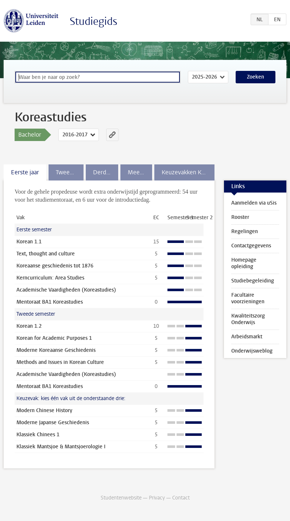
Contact (181, 497)
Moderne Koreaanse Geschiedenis (56, 350)
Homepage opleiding (243, 263)
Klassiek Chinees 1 (37, 434)
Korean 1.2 (29, 326)
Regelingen (244, 231)
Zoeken (255, 76)
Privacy (157, 497)
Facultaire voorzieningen (247, 298)
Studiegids (93, 21)
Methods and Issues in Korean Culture (60, 362)
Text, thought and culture (45, 253)
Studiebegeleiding (252, 280)
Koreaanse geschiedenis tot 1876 (54, 265)
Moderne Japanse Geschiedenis (52, 422)
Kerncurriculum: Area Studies (50, 277)
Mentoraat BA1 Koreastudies (49, 301)
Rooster (240, 217)
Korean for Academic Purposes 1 (54, 338)
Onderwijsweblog (251, 350)
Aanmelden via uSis (254, 202)
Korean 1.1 (29, 241)
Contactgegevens (251, 245)
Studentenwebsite (121, 497)
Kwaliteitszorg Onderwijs (248, 319)
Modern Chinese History (44, 410)
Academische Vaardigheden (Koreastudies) (66, 289)
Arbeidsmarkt (246, 336)
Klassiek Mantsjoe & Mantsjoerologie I (60, 446)
